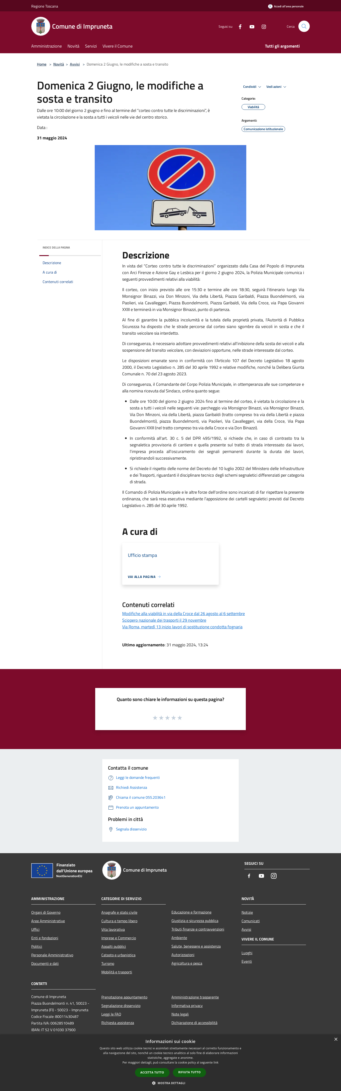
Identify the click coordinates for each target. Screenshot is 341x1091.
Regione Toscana (44, 6)
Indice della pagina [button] (56, 247)
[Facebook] (238, 26)
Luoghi (247, 953)
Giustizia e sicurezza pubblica (194, 920)
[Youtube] (250, 26)
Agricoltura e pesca (186, 963)
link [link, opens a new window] (216, 1062)
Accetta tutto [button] (152, 1072)
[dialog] (170, 1062)
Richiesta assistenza (117, 1022)
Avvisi (75, 64)
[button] (170, 1083)
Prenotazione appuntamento (124, 997)
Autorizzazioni (182, 955)
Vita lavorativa (113, 929)
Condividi (253, 87)
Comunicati (251, 921)
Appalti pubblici (113, 946)
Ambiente (179, 937)
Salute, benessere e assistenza (196, 946)
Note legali (180, 1014)
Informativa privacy (187, 1005)
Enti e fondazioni (44, 938)
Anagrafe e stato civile (119, 912)
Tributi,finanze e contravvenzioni (197, 929)
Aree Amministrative (48, 921)
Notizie (247, 912)
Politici (36, 946)
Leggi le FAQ (111, 1014)
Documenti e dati (45, 963)
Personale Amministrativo (52, 955)
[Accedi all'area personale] (286, 6)
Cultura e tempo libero (119, 921)
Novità (58, 64)
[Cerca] (304, 26)
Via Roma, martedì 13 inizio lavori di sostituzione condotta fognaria (182, 627)
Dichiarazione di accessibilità (194, 1022)
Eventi (247, 961)
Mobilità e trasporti (116, 972)
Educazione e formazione (191, 912)
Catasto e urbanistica (118, 955)
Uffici (35, 929)
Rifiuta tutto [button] (189, 1072)
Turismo (107, 963)
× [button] (335, 1039)
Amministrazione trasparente (195, 997)
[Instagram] (262, 26)
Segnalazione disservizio (120, 1005)
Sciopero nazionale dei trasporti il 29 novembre (164, 620)
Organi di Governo (45, 912)
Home (41, 64)
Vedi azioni (277, 87)
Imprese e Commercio (118, 938)
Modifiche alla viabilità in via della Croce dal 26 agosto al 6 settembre (183, 613)
